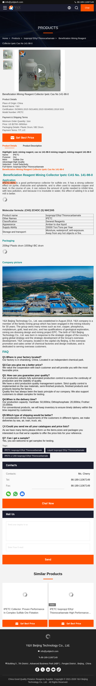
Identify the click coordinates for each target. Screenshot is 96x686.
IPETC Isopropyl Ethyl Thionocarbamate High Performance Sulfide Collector (69, 611)
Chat (87, 8)
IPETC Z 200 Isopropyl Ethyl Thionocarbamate (26, 456)
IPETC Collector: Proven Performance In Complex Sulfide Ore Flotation (24, 611)
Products (16, 38)
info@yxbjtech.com (12, 2)
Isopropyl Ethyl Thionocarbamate (39, 38)
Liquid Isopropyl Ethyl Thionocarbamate (65, 450)
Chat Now (48, 503)
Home (5, 38)
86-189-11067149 (84, 2)
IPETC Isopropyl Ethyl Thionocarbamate (23, 450)
